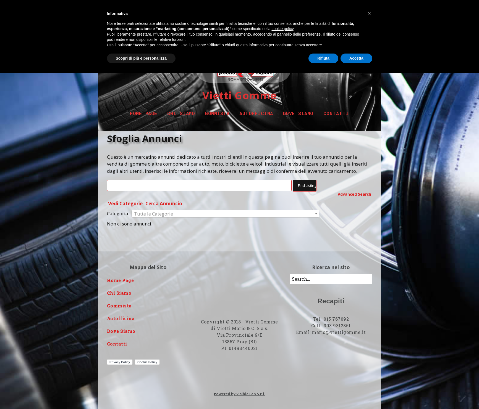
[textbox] (225, 214)
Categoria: (118, 213)
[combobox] (225, 213)
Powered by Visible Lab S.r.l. (239, 393)
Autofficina (256, 113)
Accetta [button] (356, 58)
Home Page (143, 113)
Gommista (217, 113)
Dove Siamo (298, 113)
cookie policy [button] (282, 28)
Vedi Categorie (125, 203)
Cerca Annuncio (163, 203)
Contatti (336, 113)
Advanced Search (354, 194)
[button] (369, 13)
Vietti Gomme (239, 95)
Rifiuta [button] (323, 58)
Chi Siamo (181, 113)
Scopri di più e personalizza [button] (141, 58)
